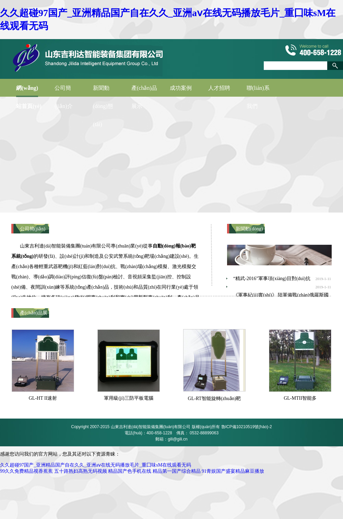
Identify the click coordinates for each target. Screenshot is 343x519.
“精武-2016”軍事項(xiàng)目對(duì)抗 (271, 278)
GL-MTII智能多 (300, 398)
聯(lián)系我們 (258, 91)
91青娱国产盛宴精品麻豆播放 (233, 471)
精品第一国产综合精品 (177, 471)
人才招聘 (219, 88)
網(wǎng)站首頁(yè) (29, 91)
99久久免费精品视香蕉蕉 (26, 471)
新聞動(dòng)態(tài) (103, 91)
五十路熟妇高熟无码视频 (80, 471)
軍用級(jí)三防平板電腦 (128, 398)
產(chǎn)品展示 (144, 91)
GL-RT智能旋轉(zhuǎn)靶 (214, 398)
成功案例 (181, 88)
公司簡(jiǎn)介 (64, 91)
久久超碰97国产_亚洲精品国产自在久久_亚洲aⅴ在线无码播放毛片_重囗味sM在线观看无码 (95, 465)
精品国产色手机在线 (129, 471)
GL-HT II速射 (43, 398)
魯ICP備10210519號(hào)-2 (246, 426)
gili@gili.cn (178, 439)
